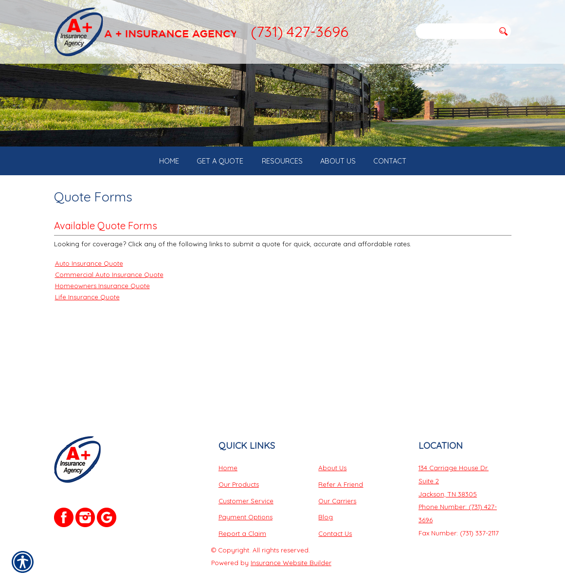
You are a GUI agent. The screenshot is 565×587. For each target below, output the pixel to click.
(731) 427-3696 (299, 31)
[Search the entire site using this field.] (455, 31)
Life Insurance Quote (87, 331)
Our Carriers (337, 481)
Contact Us (335, 514)
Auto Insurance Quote (89, 298)
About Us (332, 449)
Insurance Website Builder (291, 544)
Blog (325, 498)
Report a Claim (242, 514)
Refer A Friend (340, 465)
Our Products (239, 465)
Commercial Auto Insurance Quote (109, 309)
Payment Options (246, 498)
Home (228, 449)
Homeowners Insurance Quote (102, 320)
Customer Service (246, 481)
